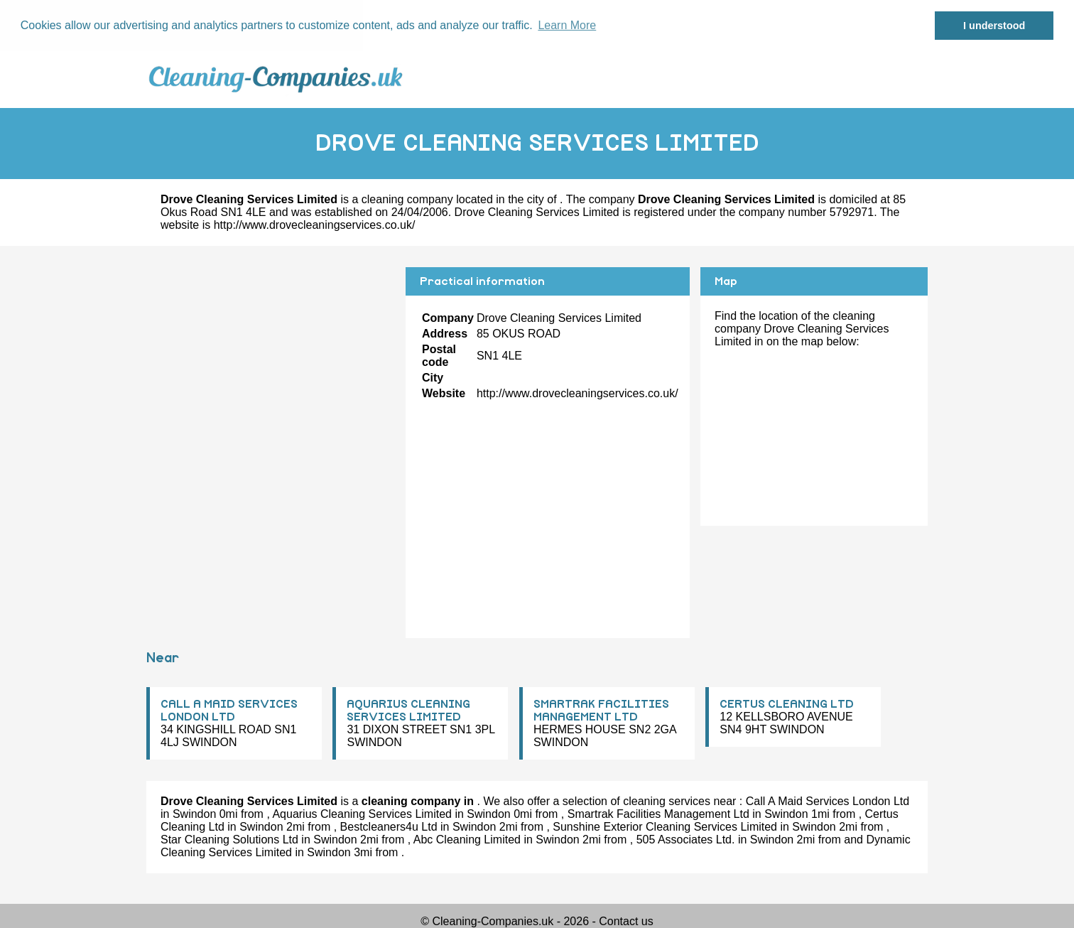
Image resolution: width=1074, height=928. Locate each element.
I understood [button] (994, 25)
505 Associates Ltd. (685, 839)
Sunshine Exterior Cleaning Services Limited (665, 826)
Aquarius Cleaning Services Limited (362, 813)
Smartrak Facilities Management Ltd (658, 813)
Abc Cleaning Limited (467, 839)
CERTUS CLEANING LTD (787, 703)
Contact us (626, 920)
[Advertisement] (270, 365)
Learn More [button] (567, 25)
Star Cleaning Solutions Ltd (229, 839)
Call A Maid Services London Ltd (827, 800)
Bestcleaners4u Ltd (389, 826)
